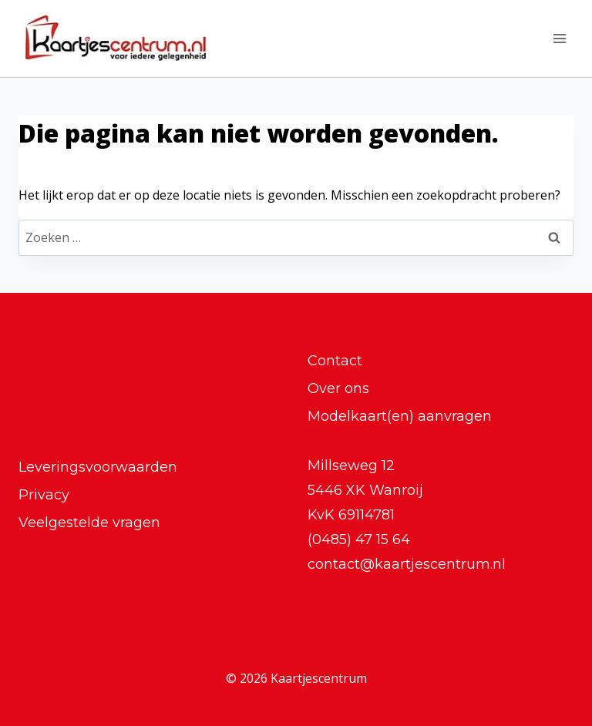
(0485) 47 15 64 (359, 539)
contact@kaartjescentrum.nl (407, 564)
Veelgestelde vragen (89, 522)
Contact (335, 360)
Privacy (43, 494)
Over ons (338, 388)
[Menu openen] (559, 38)
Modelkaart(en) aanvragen (400, 416)
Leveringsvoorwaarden (97, 467)
